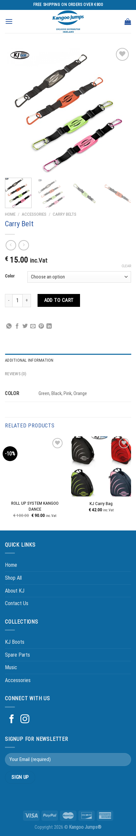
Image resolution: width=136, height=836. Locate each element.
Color (9, 276)
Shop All (13, 578)
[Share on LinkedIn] (49, 326)
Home (10, 214)
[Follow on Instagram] (24, 720)
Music (11, 667)
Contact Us (16, 603)
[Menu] (9, 21)
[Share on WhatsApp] (9, 326)
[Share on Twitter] (25, 326)
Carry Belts (64, 214)
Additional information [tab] (29, 360)
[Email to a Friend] (33, 326)
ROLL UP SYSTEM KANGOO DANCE (35, 506)
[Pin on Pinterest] (41, 326)
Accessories (34, 214)
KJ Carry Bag (101, 503)
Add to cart (59, 300)
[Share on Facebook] (17, 326)
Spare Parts (17, 655)
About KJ (14, 591)
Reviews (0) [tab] (15, 373)
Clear (126, 266)
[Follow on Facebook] (11, 720)
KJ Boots (14, 642)
